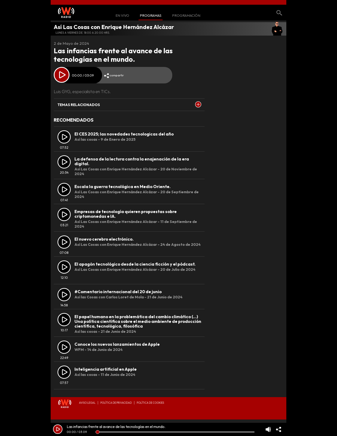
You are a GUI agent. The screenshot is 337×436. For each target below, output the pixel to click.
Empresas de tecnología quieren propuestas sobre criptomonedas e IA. (125, 214)
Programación (186, 16)
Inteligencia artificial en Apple (105, 369)
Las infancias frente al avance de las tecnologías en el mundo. (116, 426)
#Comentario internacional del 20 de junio (118, 291)
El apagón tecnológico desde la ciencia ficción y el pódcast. (135, 264)
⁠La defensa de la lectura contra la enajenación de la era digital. (131, 161)
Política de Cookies (150, 402)
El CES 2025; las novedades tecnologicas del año (124, 134)
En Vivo (122, 16)
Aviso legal (87, 402)
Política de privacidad (116, 402)
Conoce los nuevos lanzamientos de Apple (117, 344)
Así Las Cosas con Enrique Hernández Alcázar (114, 26)
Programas (150, 16)
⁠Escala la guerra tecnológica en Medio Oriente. (122, 186)
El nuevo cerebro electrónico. (104, 239)
